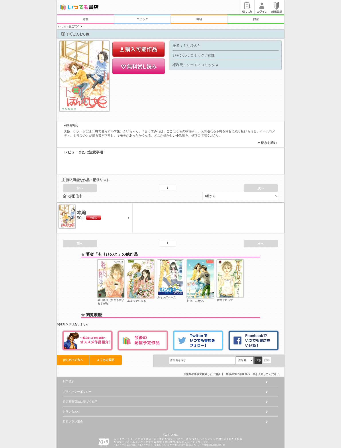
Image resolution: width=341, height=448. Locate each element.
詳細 (267, 343)
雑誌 (256, 19)
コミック (142, 19)
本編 (81, 196)
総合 (85, 19)
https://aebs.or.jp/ (213, 428)
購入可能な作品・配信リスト (85, 163)
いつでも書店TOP (68, 26)
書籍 (199, 19)
